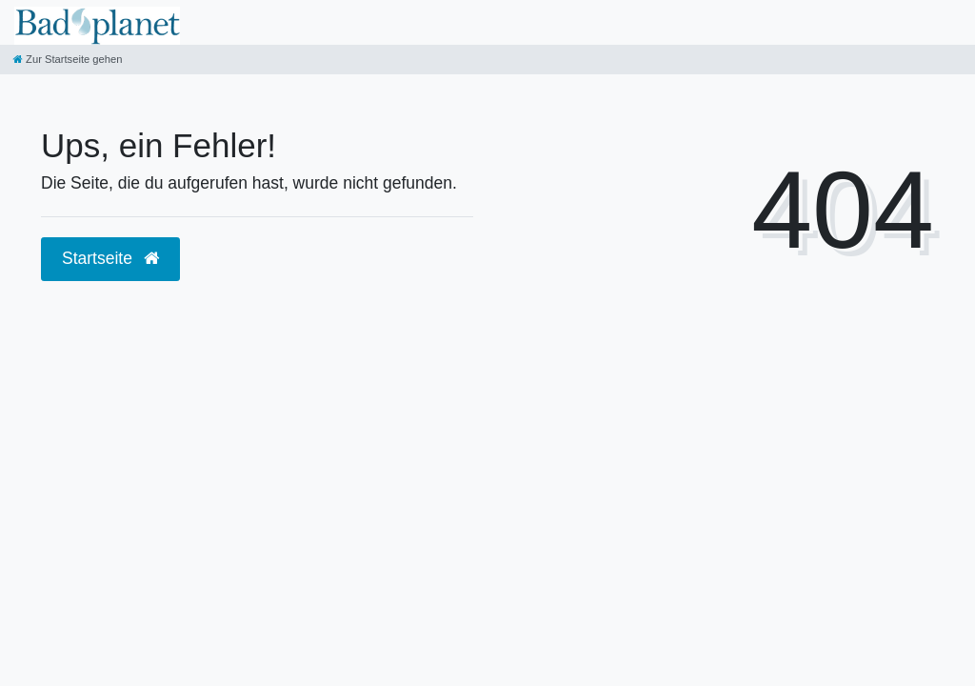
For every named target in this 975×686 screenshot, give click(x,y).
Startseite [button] (110, 258)
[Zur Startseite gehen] (67, 59)
